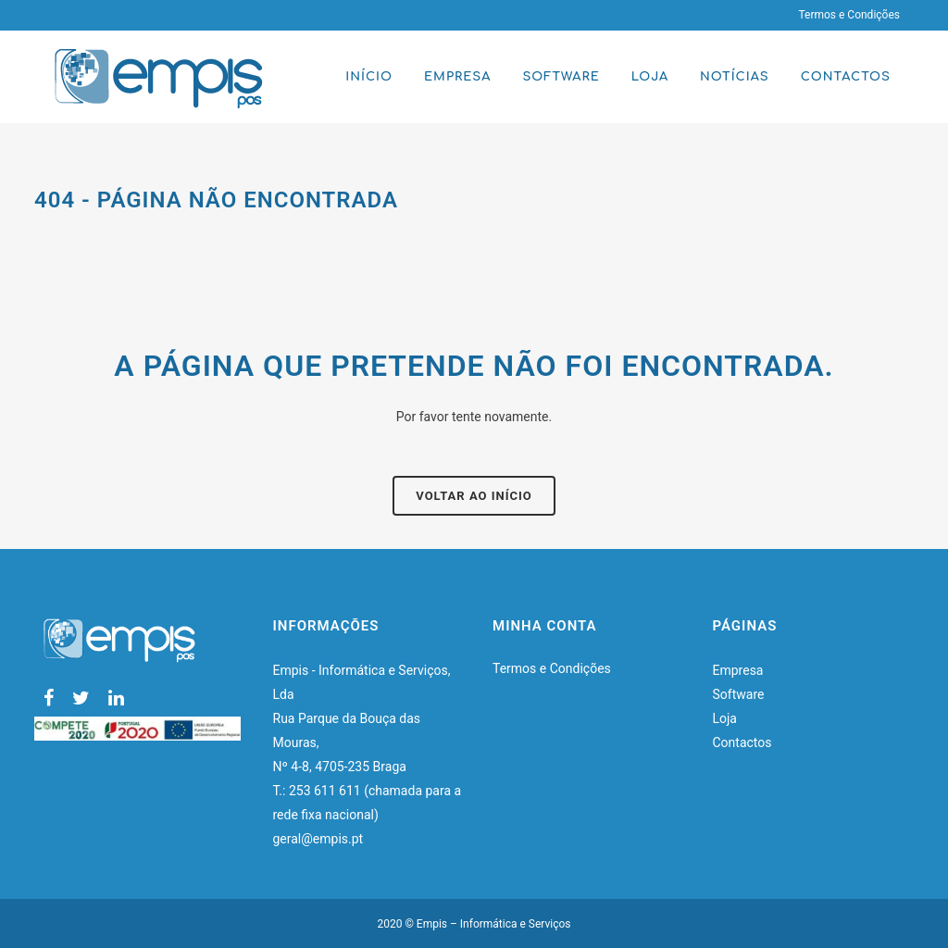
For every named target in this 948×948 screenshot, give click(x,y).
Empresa (738, 670)
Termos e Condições (849, 14)
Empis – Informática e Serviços (494, 923)
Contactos (742, 742)
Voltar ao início (474, 496)
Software (739, 694)
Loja (725, 718)
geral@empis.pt (320, 838)
